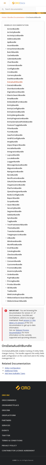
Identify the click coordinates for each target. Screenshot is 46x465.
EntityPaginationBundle (17, 118)
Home (4, 17)
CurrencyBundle (14, 75)
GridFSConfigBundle (16, 138)
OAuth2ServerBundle (16, 181)
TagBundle (12, 221)
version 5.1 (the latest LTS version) (22, 321)
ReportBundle (13, 198)
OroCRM (6, 410)
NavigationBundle (15, 171)
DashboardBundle (15, 78)
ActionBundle (13, 29)
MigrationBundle (14, 168)
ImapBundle (12, 141)
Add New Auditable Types (15, 373)
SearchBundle (12, 204)
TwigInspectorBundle (16, 234)
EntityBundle (13, 105)
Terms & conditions (12, 440)
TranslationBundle (15, 231)
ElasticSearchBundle (15, 95)
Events (5, 430)
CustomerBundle (14, 264)
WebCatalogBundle (15, 294)
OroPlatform (9, 415)
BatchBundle (13, 52)
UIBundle (10, 238)
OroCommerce (9, 400)
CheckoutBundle (14, 254)
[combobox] (17, 9)
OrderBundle (12, 274)
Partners (6, 420)
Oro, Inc (19, 460)
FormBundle (12, 131)
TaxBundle (12, 291)
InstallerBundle (14, 148)
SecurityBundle (14, 208)
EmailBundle (12, 98)
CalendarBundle (14, 58)
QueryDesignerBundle (17, 191)
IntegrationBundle (15, 151)
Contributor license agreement (18, 450)
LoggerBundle (13, 161)
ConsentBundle (13, 261)
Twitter (6, 435)
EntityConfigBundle (16, 108)
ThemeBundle (13, 228)
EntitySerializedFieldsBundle (19, 121)
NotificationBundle (15, 178)
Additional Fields (11, 370)
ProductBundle (12, 284)
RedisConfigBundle (15, 194)
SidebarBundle (13, 214)
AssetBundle (13, 45)
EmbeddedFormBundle (17, 102)
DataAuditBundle (15, 82)
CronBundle (12, 72)
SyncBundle (12, 218)
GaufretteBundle (14, 135)
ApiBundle (11, 42)
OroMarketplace (10, 405)
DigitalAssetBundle (16, 92)
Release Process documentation (19, 331)
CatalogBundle (13, 251)
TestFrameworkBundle (16, 224)
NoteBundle (12, 175)
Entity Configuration (12, 368)
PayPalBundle (13, 277)
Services (6, 425)
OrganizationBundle (16, 185)
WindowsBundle (14, 241)
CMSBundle (11, 258)
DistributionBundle (15, 88)
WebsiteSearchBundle (16, 301)
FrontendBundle (13, 267)
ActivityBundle (13, 32)
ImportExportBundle (16, 145)
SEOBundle (11, 287)
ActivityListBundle (15, 35)
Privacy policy (9, 445)
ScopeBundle (13, 201)
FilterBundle (12, 128)
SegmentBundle (14, 211)
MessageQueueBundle (17, 165)
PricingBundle (12, 281)
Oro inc (6, 395)
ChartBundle (12, 62)
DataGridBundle (13, 85)
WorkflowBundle (14, 244)
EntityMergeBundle (15, 115)
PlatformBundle (14, 188)
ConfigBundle (13, 68)
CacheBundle (13, 55)
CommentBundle (14, 65)
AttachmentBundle (14, 48)
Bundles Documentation (16, 17)
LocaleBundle (13, 158)
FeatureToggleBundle (17, 125)
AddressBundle (14, 38)
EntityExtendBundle (16, 112)
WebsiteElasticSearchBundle (19, 297)
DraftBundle (11, 248)
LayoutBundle (12, 155)
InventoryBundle (14, 271)
